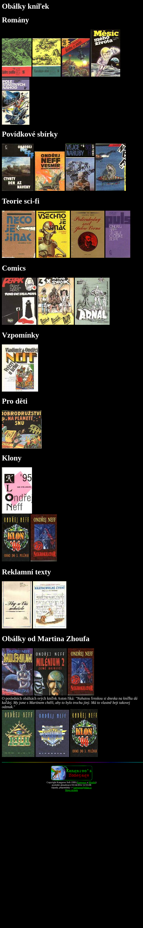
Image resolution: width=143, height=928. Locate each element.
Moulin (92, 782)
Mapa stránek (71, 790)
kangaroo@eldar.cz (82, 787)
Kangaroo (81, 782)
